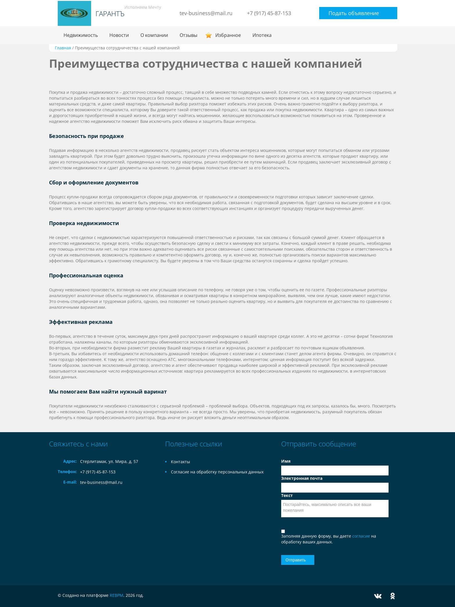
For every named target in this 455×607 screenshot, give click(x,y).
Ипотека (262, 35)
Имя (285, 461)
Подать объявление (353, 13)
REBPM (116, 595)
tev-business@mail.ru (206, 13)
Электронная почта (301, 478)
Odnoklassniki (392, 596)
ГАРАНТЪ (109, 13)
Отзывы (188, 35)
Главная (63, 48)
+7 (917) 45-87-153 (269, 13)
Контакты (180, 461)
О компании (154, 35)
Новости (119, 35)
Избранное (228, 35)
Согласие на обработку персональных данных (217, 472)
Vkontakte (377, 596)
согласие (361, 536)
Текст (287, 495)
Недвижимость (81, 35)
